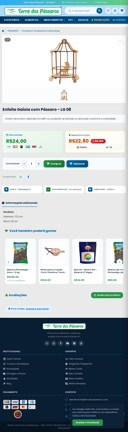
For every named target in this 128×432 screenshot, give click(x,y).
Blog (7, 383)
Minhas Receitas (75, 383)
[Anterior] (8, 262)
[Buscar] (99, 11)
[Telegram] (74, 343)
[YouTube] (67, 343)
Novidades (10, 378)
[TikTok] (81, 343)
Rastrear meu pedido (74, 2)
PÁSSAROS (13, 30)
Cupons (119, 19)
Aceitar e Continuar (87, 422)
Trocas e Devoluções (16, 363)
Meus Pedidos (74, 378)
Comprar (54, 163)
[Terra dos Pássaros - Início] (33, 11)
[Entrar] (115, 11)
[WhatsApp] (47, 343)
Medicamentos (54, 19)
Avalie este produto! (107, 295)
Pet (71, 19)
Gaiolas (83, 19)
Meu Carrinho (74, 373)
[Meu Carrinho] (122, 11)
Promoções (101, 19)
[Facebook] (60, 343)
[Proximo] (119, 262)
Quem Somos (12, 358)
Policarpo (24, 189)
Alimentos (33, 19)
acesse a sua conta (37, 308)
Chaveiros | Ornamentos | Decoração (41, 30)
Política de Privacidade (84, 415)
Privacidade (11, 368)
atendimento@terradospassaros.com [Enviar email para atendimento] (86, 399)
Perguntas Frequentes (78, 363)
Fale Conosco (74, 358)
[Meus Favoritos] (108, 11)
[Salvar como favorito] (120, 41)
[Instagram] (54, 343)
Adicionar (77, 163)
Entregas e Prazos (14, 373)
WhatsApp (100, 2)
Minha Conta (73, 368)
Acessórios (13, 19)
